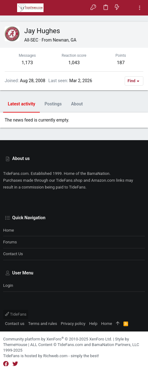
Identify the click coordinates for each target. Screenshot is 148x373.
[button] (9, 7)
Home (8, 230)
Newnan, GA (64, 40)
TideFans (15, 314)
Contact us (13, 253)
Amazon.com (103, 180)
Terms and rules (42, 323)
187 (121, 62)
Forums (10, 242)
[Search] (128, 7)
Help (93, 323)
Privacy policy (73, 323)
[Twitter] (15, 364)
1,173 (27, 62)
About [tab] (77, 103)
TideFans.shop (69, 180)
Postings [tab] (53, 103)
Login (8, 285)
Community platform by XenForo (57, 339)
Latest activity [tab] (21, 103)
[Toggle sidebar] (139, 8)
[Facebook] (6, 364)
